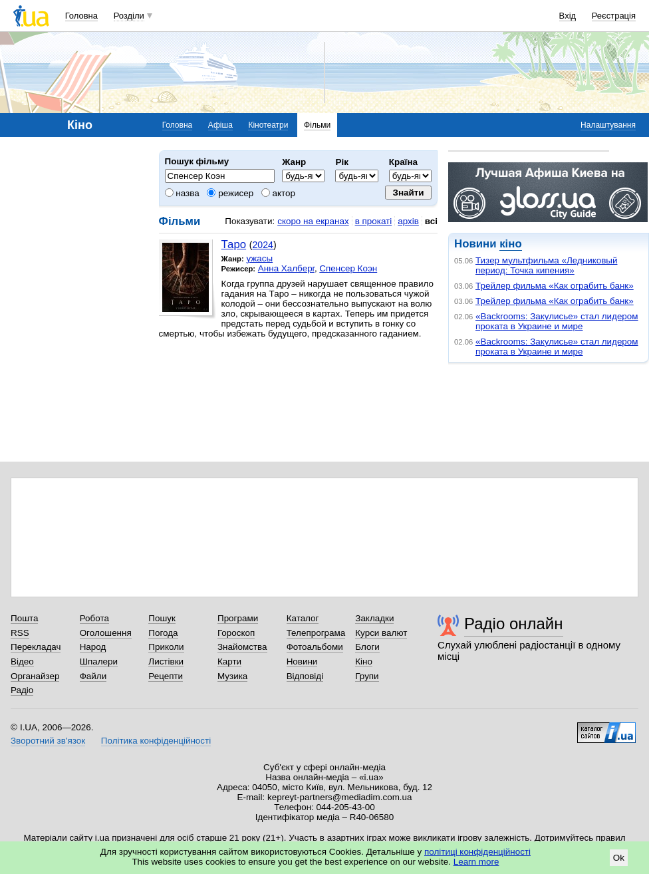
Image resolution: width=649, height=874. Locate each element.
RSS (20, 633)
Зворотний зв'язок (48, 741)
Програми (237, 618)
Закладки (374, 618)
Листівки (166, 661)
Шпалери (99, 661)
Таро (234, 244)
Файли (93, 676)
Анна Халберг (286, 268)
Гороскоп (236, 633)
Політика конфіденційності (156, 741)
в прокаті (373, 221)
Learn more (476, 862)
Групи (366, 676)
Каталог (303, 618)
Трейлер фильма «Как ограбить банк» (554, 286)
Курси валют (381, 633)
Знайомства (242, 647)
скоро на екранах (312, 221)
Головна (81, 16)
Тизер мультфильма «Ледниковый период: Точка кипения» (546, 265)
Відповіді (305, 676)
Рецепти (165, 676)
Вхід (568, 16)
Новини (302, 661)
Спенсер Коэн (348, 268)
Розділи (129, 16)
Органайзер (35, 676)
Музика (232, 676)
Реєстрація (614, 16)
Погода (163, 633)
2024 (263, 244)
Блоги (367, 647)
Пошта (24, 618)
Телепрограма (316, 633)
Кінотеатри (268, 125)
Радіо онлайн (513, 624)
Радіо (22, 690)
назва (182, 193)
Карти (229, 661)
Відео (22, 661)
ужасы (259, 258)
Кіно (363, 661)
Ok (618, 858)
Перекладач (36, 647)
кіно (510, 243)
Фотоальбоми (315, 647)
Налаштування (608, 125)
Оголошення (106, 633)
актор (278, 193)
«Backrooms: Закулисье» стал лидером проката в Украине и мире (556, 321)
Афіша (220, 125)
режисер (230, 193)
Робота (94, 618)
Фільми (317, 125)
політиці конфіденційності (477, 852)
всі (431, 221)
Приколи (166, 647)
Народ (93, 647)
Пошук (162, 618)
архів (408, 221)
